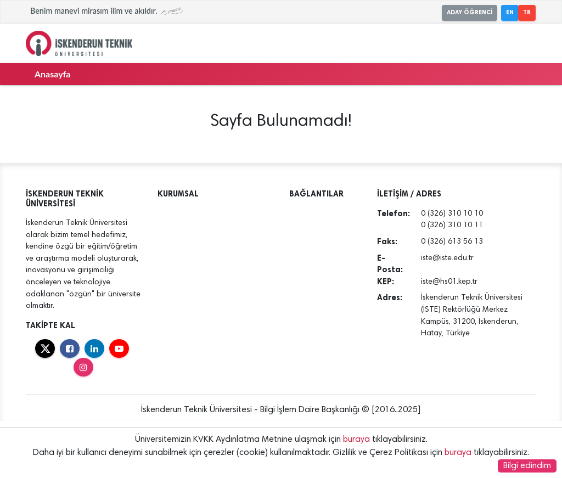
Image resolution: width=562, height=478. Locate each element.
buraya (356, 439)
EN (510, 12)
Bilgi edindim (527, 466)
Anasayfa (52, 74)
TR (527, 12)
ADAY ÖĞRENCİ (469, 12)
